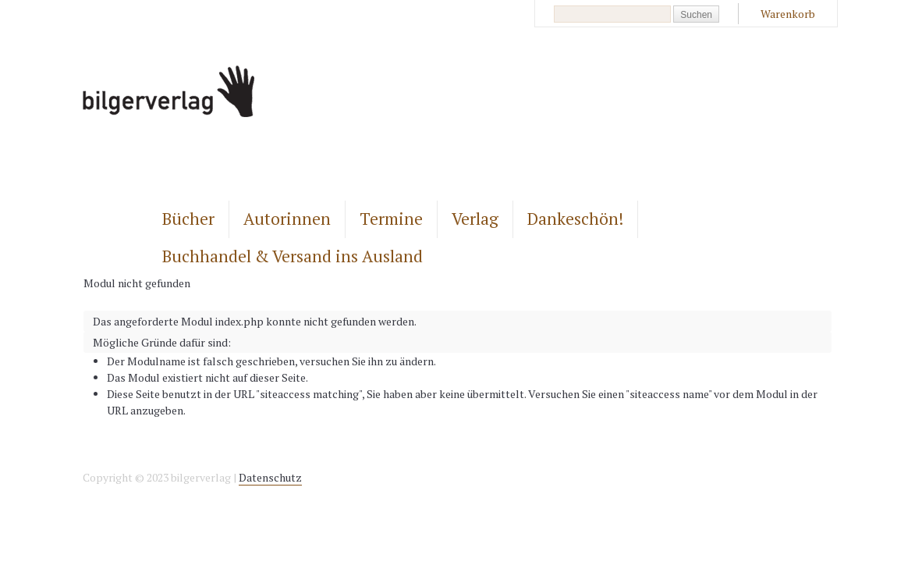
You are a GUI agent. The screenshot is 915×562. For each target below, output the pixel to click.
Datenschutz (270, 477)
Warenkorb (788, 13)
